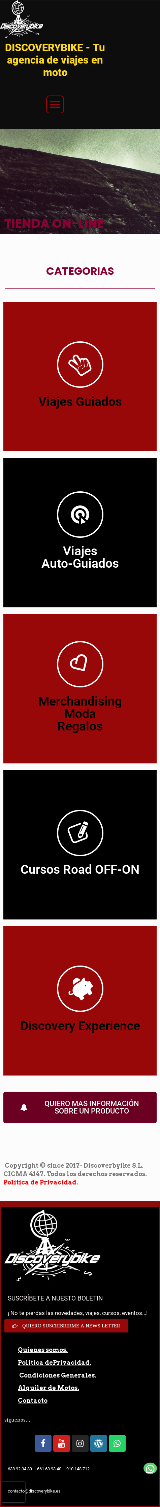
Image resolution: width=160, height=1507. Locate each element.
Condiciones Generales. (57, 1375)
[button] (55, 105)
